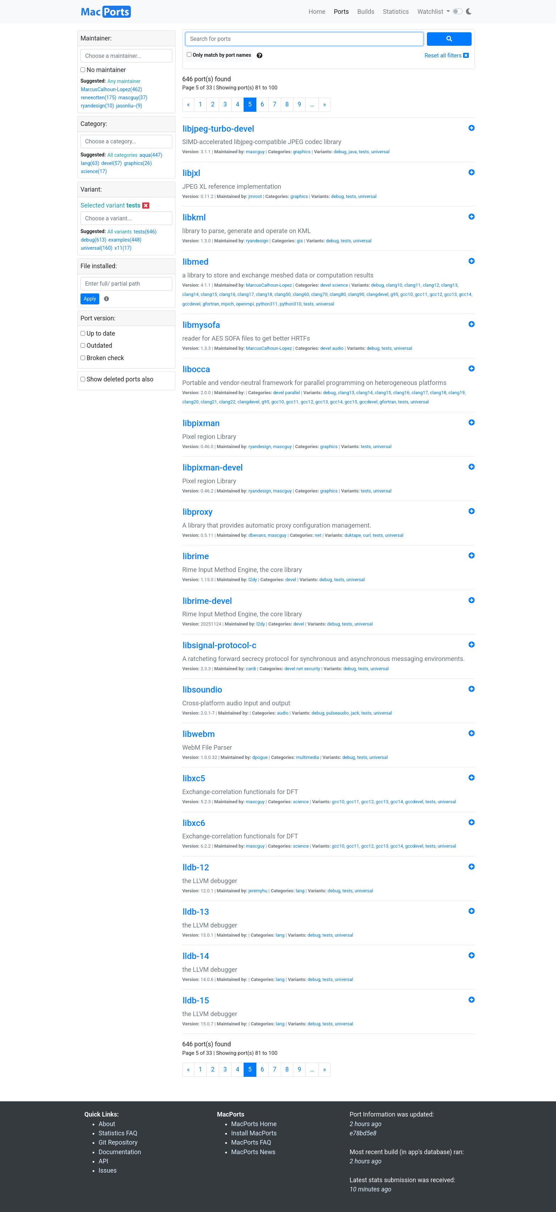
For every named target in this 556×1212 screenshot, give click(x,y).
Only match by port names (219, 55)
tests (364, 151)
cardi (251, 668)
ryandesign (257, 240)
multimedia (307, 757)
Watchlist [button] (431, 11)
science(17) (94, 171)
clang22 (227, 401)
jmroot (255, 196)
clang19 (457, 392)
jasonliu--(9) (129, 106)
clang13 (449, 285)
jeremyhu (258, 890)
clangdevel (377, 294)
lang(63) (90, 163)
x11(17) (123, 248)
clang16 (227, 294)
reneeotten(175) (98, 97)
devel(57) (111, 163)
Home (316, 11)
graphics (302, 151)
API (103, 1161)
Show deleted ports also (117, 379)
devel (325, 285)
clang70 (319, 294)
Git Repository (118, 1142)
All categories (122, 155)
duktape (352, 535)
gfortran (210, 304)
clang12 (431, 285)
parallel (292, 392)
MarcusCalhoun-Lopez (269, 285)
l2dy (253, 579)
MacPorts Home (254, 1124)
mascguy (255, 151)
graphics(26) (138, 163)
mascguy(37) (133, 97)
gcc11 (421, 294)
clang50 (282, 294)
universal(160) (96, 248)
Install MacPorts (254, 1133)
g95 (394, 294)
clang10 (394, 285)
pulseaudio (337, 713)
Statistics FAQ (118, 1133)
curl (367, 535)
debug (340, 151)
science (340, 285)
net (318, 535)
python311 (267, 304)
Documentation (120, 1152)
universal (380, 151)
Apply (90, 299)
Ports (341, 11)
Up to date (97, 333)
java (353, 151)
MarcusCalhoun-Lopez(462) (111, 89)
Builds (365, 11)
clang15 (209, 294)
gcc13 (450, 294)
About (107, 1124)
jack (355, 713)
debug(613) (93, 240)
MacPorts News (253, 1152)
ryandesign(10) (97, 106)
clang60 (301, 294)
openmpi (245, 304)
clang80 (338, 294)
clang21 (209, 401)
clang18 (264, 294)
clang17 (246, 294)
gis (300, 240)
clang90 (356, 294)
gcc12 (435, 294)
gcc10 (406, 294)
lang (300, 890)
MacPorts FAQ (251, 1142)
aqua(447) (150, 155)
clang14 (190, 294)
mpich (227, 304)
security (312, 668)
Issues (108, 1170)
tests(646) (145, 232)
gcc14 (465, 294)
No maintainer (103, 69)
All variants (119, 232)
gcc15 (351, 401)
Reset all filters (446, 55)
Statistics (396, 11)
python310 (290, 304)
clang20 (190, 401)
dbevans (257, 535)
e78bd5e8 (363, 1133)
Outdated (96, 345)
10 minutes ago (370, 1189)
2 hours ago (366, 1161)
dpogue (259, 757)
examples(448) (125, 240)
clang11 (412, 285)
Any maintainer (124, 81)
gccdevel (191, 304)
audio (338, 348)
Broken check (102, 358)
